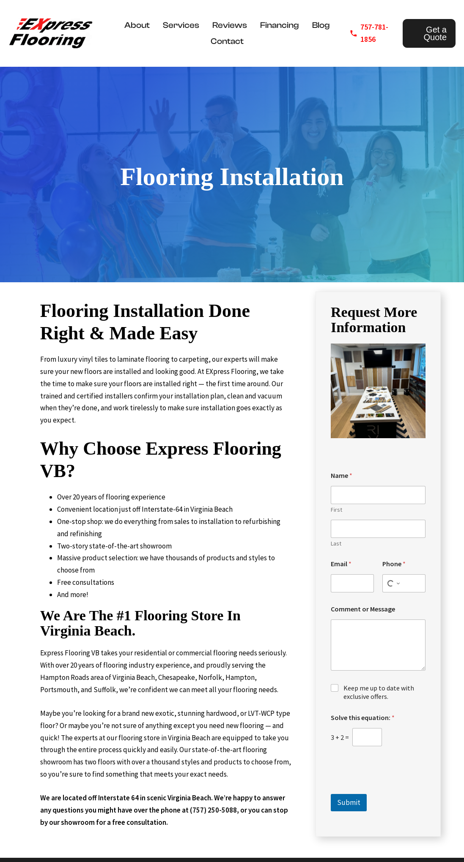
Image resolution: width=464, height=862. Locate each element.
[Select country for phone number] (392, 583)
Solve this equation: (363, 718)
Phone (394, 564)
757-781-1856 (374, 33)
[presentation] (395, 788)
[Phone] (404, 583)
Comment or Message (363, 609)
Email (341, 564)
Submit (348, 802)
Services (181, 25)
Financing (279, 25)
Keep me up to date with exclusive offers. (378, 692)
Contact (227, 41)
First (336, 509)
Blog (321, 25)
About (137, 25)
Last (336, 543)
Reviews (229, 25)
